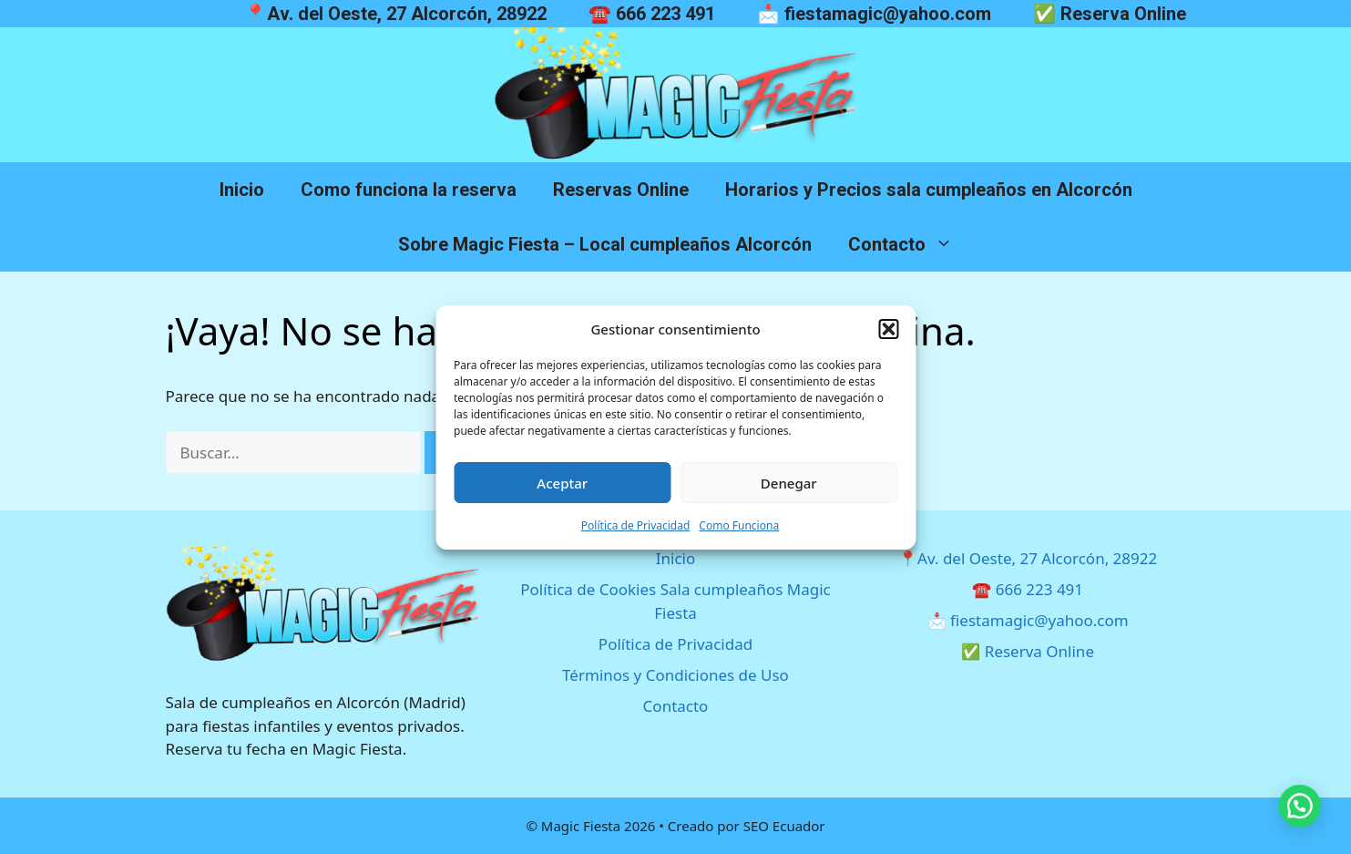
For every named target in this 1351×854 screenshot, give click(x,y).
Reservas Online (621, 190)
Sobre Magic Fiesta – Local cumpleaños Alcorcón (605, 244)
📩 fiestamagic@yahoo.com (874, 14)
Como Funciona (739, 525)
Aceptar (562, 483)
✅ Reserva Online (1109, 14)
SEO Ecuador (784, 826)
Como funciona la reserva (409, 190)
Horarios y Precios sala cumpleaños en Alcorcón (928, 190)
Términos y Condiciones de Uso (675, 674)
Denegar (789, 483)
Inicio (242, 190)
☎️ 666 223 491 (652, 14)
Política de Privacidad (636, 525)
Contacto (909, 244)
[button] (888, 329)
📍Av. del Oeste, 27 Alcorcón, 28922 (395, 14)
